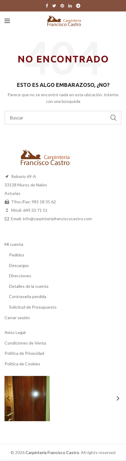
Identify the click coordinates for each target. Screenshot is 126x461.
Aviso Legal (15, 332)
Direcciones (20, 275)
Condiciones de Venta (25, 342)
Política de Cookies (22, 363)
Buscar (113, 118)
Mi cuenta (14, 244)
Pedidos (16, 254)
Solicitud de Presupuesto (33, 307)
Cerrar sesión (17, 317)
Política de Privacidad (24, 353)
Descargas (19, 265)
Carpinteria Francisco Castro (52, 452)
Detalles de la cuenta (28, 286)
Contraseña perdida (27, 296)
